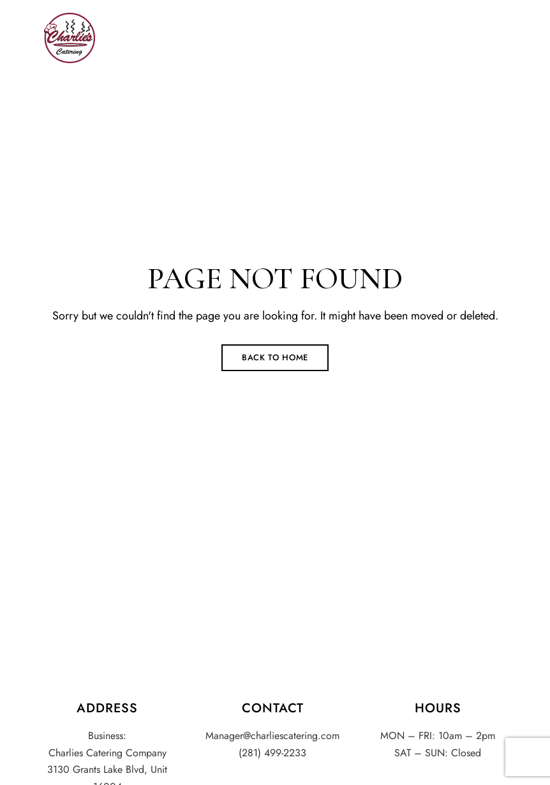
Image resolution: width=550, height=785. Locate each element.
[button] (434, 38)
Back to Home (275, 357)
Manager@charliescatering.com (272, 735)
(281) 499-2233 (272, 752)
